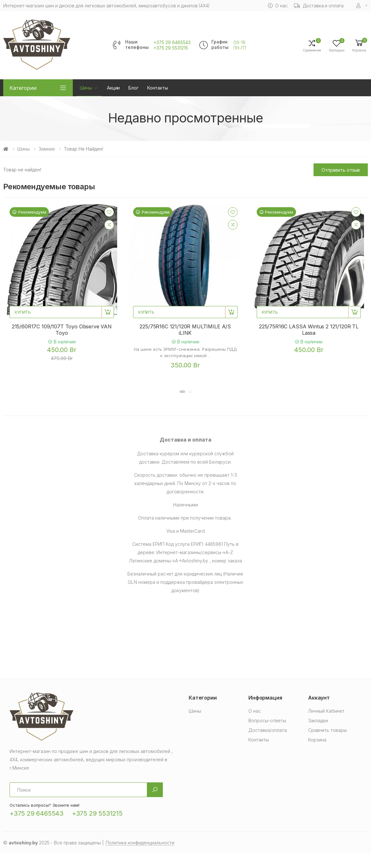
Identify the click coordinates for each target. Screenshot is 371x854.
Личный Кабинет (326, 711)
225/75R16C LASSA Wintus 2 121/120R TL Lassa (309, 329)
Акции (113, 87)
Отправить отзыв (341, 170)
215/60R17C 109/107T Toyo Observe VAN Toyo (62, 329)
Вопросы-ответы (267, 720)
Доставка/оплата (267, 730)
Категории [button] (23, 88)
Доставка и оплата (319, 5)
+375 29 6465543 (172, 42)
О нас (277, 5)
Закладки (318, 720)
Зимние (47, 149)
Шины (86, 87)
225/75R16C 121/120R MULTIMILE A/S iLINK (185, 329)
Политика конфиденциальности (140, 842)
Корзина (317, 739)
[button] (359, 45)
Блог (133, 87)
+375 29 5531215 (171, 48)
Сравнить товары (327, 730)
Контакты (157, 87)
